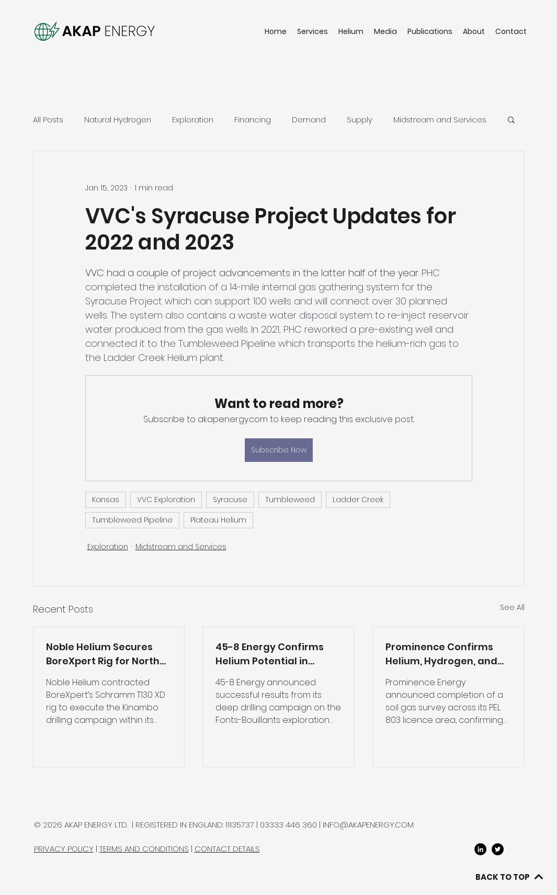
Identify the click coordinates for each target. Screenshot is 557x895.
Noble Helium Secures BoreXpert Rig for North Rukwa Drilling (103, 654)
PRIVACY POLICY (64, 848)
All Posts (48, 119)
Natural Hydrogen (117, 119)
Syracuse (230, 499)
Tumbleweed (290, 499)
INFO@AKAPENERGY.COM (368, 824)
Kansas (105, 499)
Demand (309, 119)
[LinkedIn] (480, 849)
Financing (252, 119)
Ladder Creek (358, 499)
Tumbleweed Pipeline (132, 520)
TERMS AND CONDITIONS (144, 848)
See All (512, 607)
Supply (359, 119)
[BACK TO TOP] (509, 877)
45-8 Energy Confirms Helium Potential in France (269, 654)
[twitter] (498, 849)
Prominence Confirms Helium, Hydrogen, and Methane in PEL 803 (441, 654)
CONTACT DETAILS (227, 848)
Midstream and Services (439, 119)
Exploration (192, 119)
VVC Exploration (166, 499)
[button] (511, 119)
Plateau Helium (218, 520)
